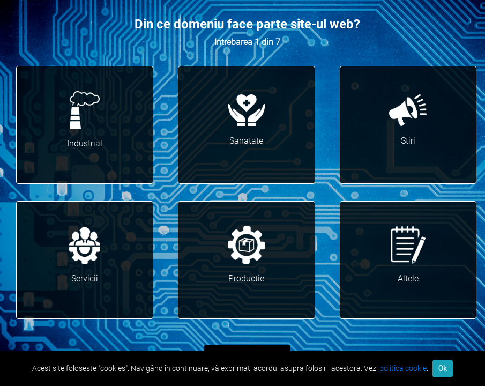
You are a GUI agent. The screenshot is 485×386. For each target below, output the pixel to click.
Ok (442, 368)
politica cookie (403, 368)
